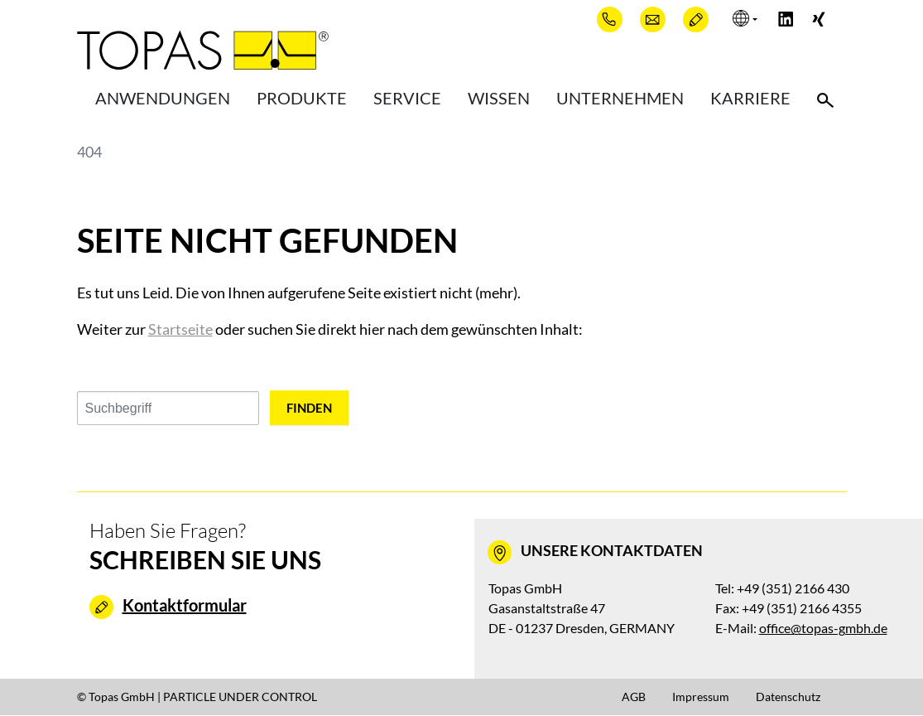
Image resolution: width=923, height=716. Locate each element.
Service (407, 99)
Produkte (302, 99)
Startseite (180, 329)
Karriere (750, 99)
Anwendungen (162, 99)
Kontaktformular (185, 606)
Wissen (499, 99)
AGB (634, 697)
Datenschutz (788, 697)
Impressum (700, 697)
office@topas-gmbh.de (823, 628)
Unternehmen (620, 99)
